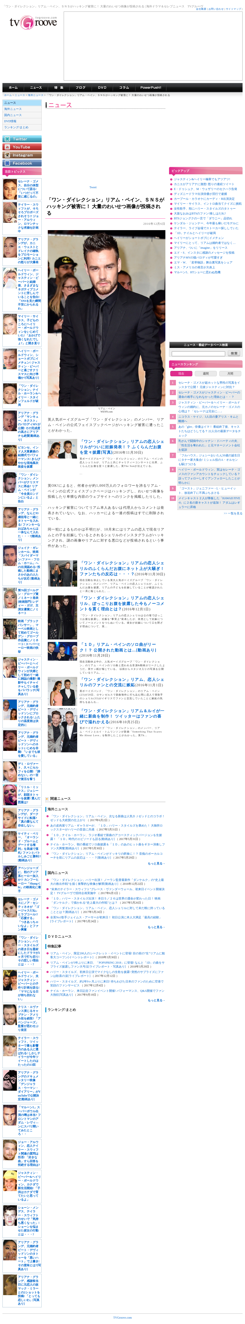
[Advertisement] (153, 46)
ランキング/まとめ (16, 127)
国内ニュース (13, 115)
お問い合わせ (216, 9)
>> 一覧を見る (233, 513)
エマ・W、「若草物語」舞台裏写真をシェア (203, 262)
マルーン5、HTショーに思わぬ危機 (197, 272)
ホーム (8, 95)
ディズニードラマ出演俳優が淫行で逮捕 (200, 194)
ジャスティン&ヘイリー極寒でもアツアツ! (202, 179)
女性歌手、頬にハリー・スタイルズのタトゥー (205, 208)
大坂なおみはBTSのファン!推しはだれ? (200, 213)
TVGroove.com (122, 1317)
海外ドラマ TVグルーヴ (13, 87)
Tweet (93, 187)
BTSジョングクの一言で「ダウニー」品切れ (203, 218)
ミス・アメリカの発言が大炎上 (194, 267)
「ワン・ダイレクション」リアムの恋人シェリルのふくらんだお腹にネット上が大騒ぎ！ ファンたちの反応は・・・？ (122, 568)
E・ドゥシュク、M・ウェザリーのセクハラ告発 (205, 189)
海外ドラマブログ (80, 87)
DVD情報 (10, 121)
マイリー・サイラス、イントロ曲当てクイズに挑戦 (208, 203)
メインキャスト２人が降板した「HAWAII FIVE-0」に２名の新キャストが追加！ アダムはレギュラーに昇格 (209, 502)
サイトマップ (233, 9)
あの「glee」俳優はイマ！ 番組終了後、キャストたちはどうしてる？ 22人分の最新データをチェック (209, 431)
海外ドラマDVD (102, 87)
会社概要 (201, 9)
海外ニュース (36, 95)
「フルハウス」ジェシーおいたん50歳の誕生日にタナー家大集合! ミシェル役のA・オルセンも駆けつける (209, 460)
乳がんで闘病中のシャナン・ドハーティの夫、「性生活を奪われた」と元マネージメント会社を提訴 (209, 445)
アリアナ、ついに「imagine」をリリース (201, 247)
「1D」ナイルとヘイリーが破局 (195, 233)
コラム (124, 87)
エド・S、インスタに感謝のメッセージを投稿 (204, 252)
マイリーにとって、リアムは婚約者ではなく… (205, 243)
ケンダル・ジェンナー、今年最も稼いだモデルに (206, 223)
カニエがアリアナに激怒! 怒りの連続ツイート (204, 184)
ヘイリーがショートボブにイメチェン (199, 238)
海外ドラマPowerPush (150, 87)
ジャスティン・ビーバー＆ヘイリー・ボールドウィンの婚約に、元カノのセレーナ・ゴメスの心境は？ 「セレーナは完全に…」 (209, 407)
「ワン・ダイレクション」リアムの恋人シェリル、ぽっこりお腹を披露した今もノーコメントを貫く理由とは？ (122, 603)
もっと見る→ (156, 863)
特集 (58, 87)
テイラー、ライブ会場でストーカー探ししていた (206, 228)
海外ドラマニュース (36, 87)
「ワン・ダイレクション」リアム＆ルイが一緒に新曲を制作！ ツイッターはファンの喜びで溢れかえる (122, 716)
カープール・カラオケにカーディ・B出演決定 (204, 199)
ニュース (20, 95)
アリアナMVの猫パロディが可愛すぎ (198, 257)
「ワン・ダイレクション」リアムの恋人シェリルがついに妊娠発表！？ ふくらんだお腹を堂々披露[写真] (122, 447)
